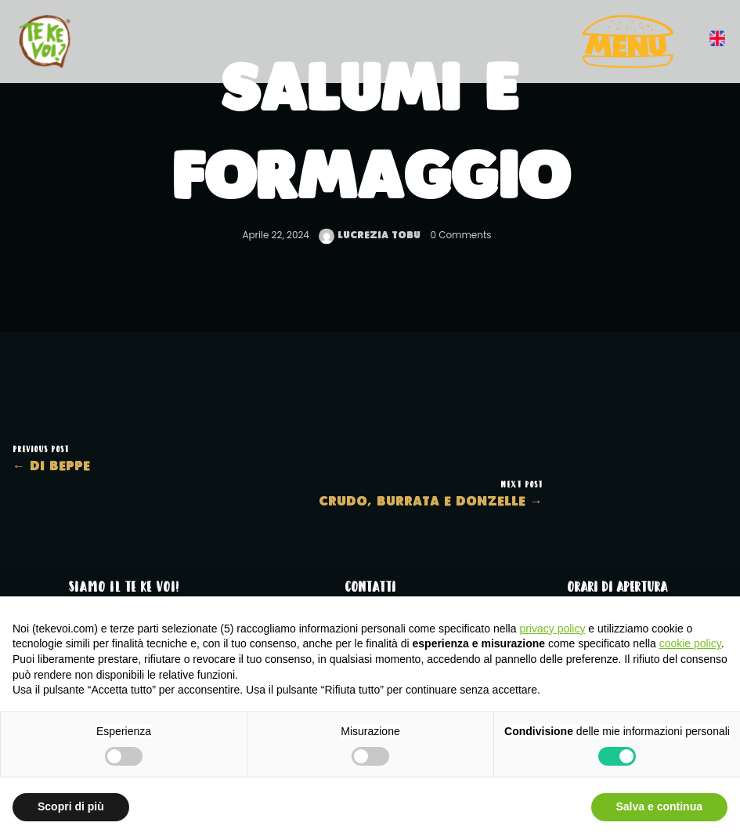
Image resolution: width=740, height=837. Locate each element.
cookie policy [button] (690, 643)
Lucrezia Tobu (370, 235)
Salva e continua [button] (659, 806)
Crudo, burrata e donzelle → (431, 502)
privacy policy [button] (552, 628)
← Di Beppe (51, 467)
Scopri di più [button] (71, 806)
